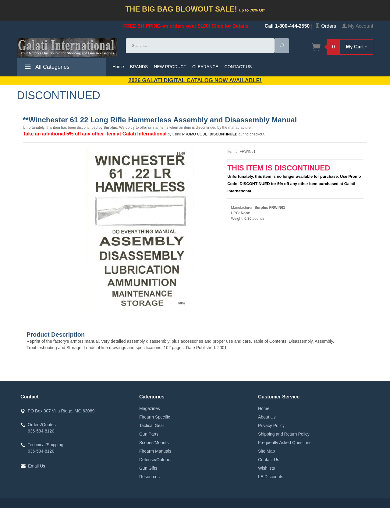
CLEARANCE (205, 66)
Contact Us (268, 459)
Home (118, 66)
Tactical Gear (151, 425)
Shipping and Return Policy (284, 434)
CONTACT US (238, 66)
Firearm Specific (154, 417)
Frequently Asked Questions (284, 442)
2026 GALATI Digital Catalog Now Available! (195, 80)
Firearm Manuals (155, 451)
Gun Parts (148, 434)
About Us (267, 417)
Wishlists (266, 468)
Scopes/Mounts (154, 442)
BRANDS (139, 66)
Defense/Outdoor (155, 459)
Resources (149, 476)
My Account (357, 26)
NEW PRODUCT (170, 66)
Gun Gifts (148, 468)
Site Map (266, 451)
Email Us (36, 466)
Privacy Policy (271, 425)
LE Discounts (270, 476)
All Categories (46, 67)
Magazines (149, 408)
